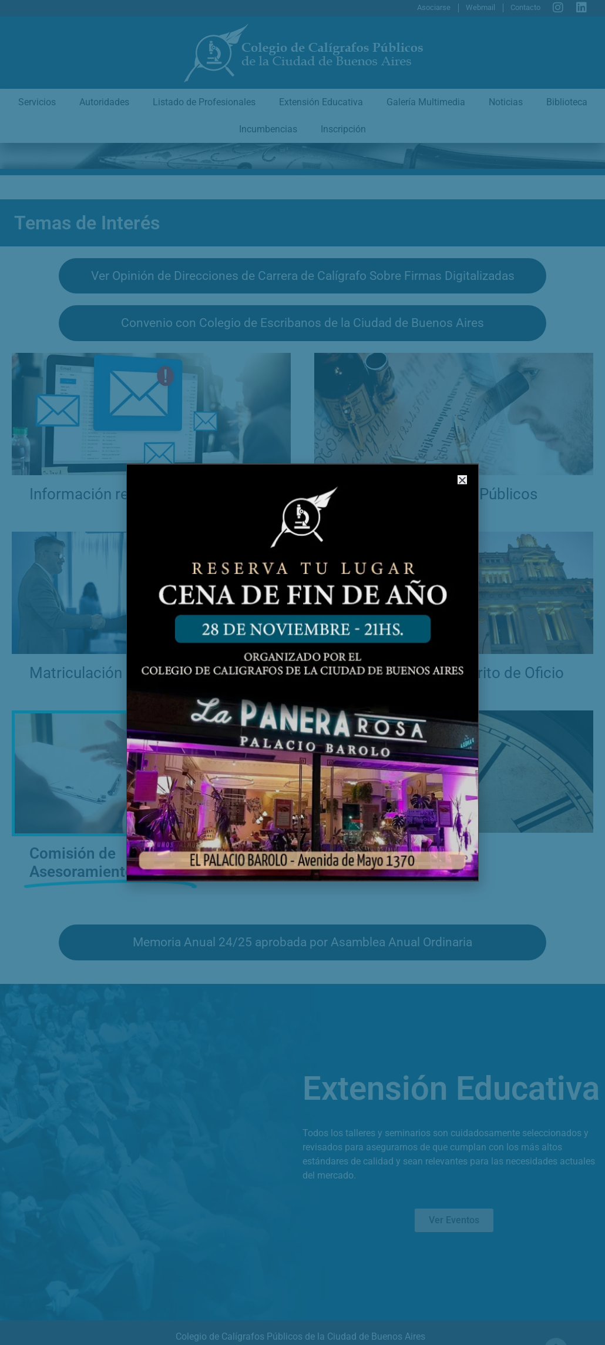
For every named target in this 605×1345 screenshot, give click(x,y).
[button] (457, 485)
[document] (302, 672)
